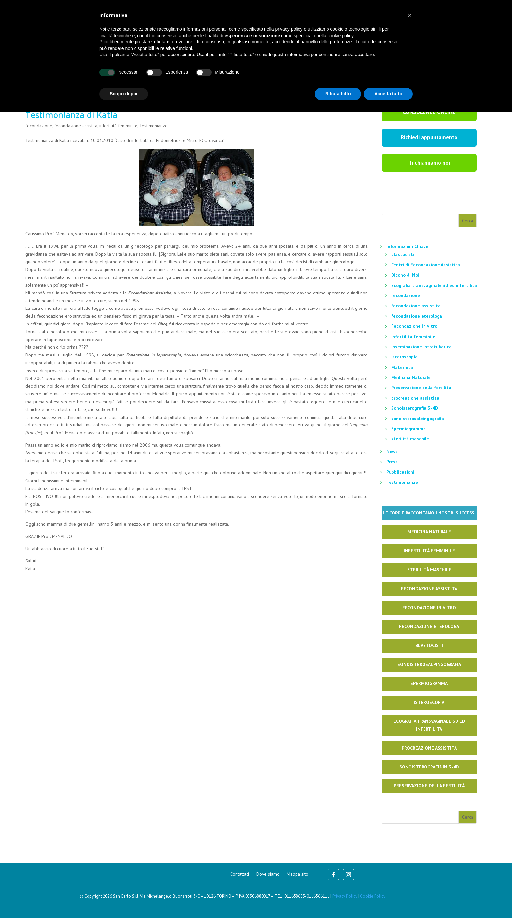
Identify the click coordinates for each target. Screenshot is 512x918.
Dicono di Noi (405, 275)
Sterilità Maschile (429, 570)
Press (392, 462)
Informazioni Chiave (407, 246)
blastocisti (402, 254)
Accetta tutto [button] (388, 93)
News (392, 451)
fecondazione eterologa (416, 316)
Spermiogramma (408, 429)
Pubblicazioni (400, 472)
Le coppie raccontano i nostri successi (429, 513)
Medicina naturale (429, 532)
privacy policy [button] (289, 29)
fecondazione (38, 126)
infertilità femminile (118, 126)
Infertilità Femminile (429, 551)
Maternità (402, 367)
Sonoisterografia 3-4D (414, 408)
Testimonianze (153, 126)
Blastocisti (429, 645)
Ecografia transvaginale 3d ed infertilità (434, 285)
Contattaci (239, 874)
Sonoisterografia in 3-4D (429, 767)
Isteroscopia (404, 357)
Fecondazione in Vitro (429, 607)
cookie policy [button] (340, 35)
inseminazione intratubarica (421, 347)
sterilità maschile (410, 439)
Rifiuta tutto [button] (338, 93)
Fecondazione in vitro (414, 326)
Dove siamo (268, 874)
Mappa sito (297, 874)
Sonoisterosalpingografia (429, 664)
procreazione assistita (415, 398)
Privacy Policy (344, 896)
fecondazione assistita (75, 126)
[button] (409, 15)
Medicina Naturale (411, 377)
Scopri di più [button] (123, 93)
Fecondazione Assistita (429, 589)
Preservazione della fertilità (421, 387)
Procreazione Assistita (429, 748)
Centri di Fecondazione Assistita (425, 265)
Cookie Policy (372, 896)
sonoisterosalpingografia (417, 418)
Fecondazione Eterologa (429, 626)
